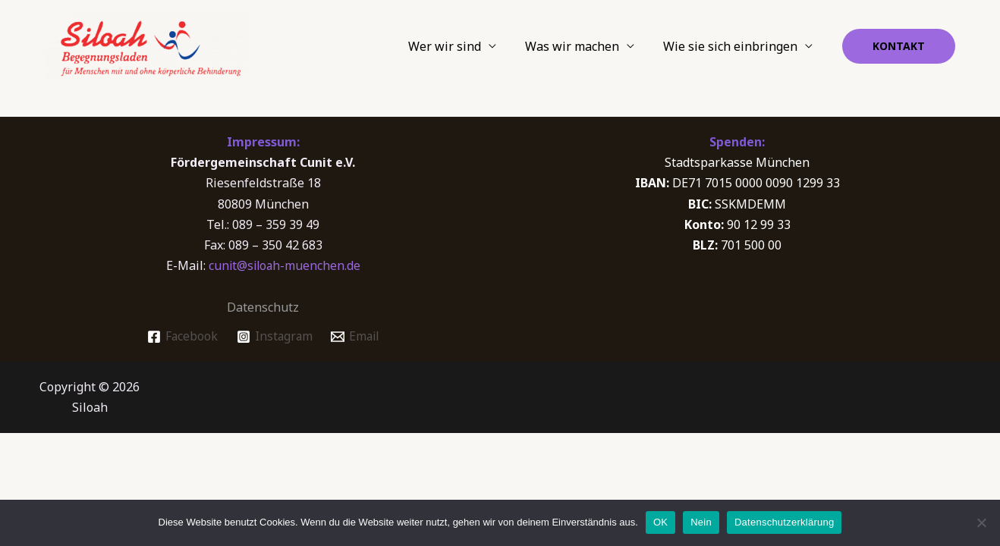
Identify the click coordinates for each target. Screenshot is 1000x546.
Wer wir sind (456, 46)
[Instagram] (273, 337)
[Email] (356, 337)
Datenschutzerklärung (784, 522)
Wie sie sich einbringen (732, 46)
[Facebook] (180, 337)
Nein (701, 522)
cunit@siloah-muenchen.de (284, 265)
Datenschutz (263, 307)
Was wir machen (579, 46)
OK (660, 522)
